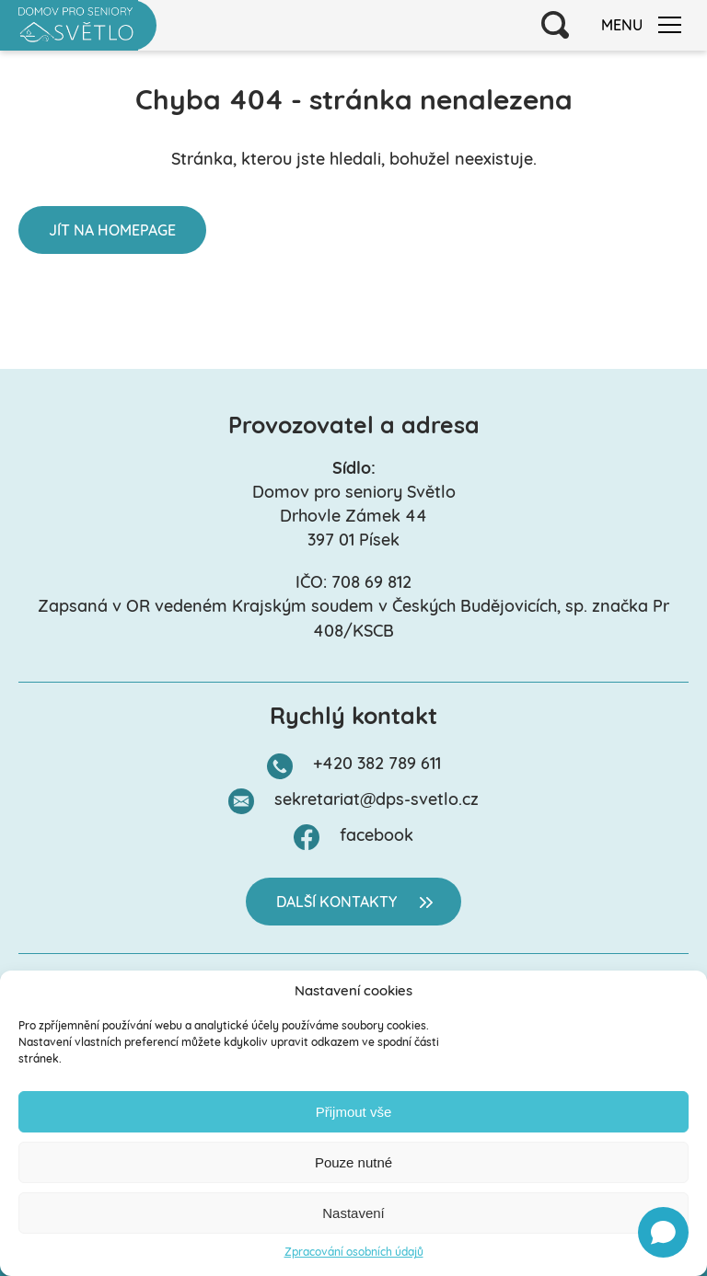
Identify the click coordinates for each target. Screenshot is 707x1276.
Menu (641, 25)
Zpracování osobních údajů (353, 1253)
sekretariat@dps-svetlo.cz (376, 801)
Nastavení (353, 1213)
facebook (376, 836)
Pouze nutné (353, 1162)
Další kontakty (336, 903)
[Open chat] (663, 1232)
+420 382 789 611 (377, 765)
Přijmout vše (354, 1112)
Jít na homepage (112, 231)
